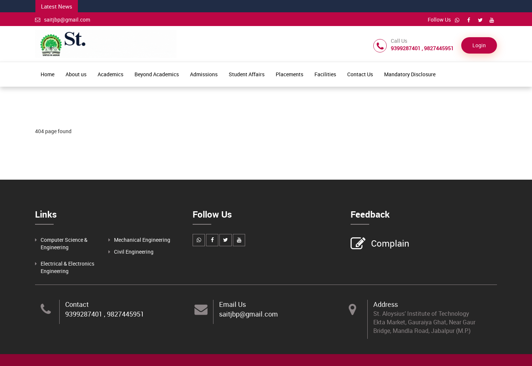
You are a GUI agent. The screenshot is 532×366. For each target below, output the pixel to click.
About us (76, 74)
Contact (77, 304)
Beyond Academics (156, 74)
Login (479, 45)
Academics (110, 74)
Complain (389, 244)
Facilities (325, 74)
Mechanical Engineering (142, 239)
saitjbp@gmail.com (62, 19)
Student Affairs (247, 74)
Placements (289, 74)
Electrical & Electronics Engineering (67, 267)
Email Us (232, 304)
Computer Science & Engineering (64, 243)
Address (385, 304)
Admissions (204, 74)
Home (47, 74)
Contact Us (360, 74)
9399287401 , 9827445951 (104, 313)
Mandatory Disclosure (410, 74)
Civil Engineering (133, 251)
